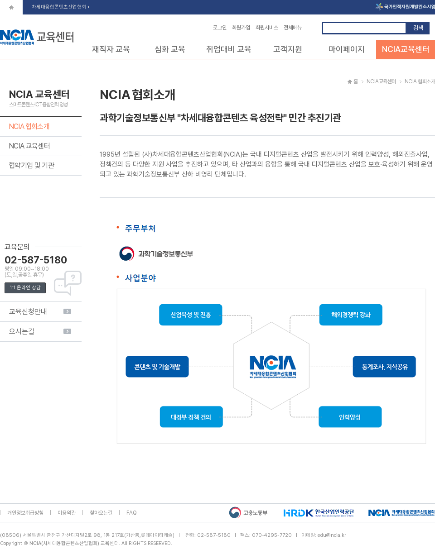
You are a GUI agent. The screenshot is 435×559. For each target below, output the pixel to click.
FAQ (131, 513)
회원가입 (241, 27)
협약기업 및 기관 (31, 165)
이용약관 (67, 513)
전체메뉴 (293, 27)
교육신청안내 (28, 311)
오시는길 (21, 331)
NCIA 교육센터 (29, 146)
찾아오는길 (101, 513)
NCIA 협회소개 (29, 126)
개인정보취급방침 (25, 513)
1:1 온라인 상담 (25, 288)
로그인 (220, 27)
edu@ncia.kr (332, 535)
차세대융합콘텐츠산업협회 (61, 7)
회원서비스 (267, 27)
